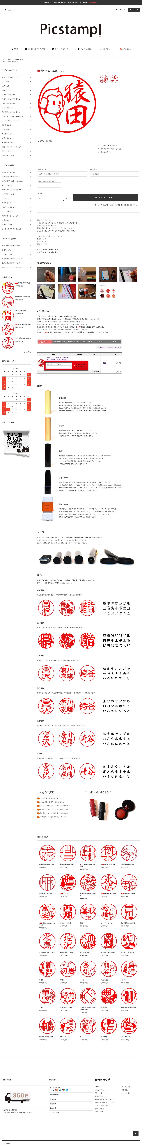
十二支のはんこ (13, 61)
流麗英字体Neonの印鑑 (127, 864)
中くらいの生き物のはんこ (17, 60)
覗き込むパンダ (84, 952)
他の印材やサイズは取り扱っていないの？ (52, 813)
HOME (14, 49)
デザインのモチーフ (61, 49)
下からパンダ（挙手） (66, 1007)
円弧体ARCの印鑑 (128, 893)
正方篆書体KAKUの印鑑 (128, 923)
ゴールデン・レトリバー (108, 923)
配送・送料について (102, 1093)
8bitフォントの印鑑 (20, 310)
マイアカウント (127, 1087)
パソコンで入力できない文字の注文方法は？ (53, 806)
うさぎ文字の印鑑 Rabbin (23, 338)
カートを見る (126, 1093)
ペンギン (123, 980)
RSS (96, 1112)
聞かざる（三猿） (43, 244)
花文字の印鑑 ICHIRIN (66, 952)
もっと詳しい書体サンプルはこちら (50, 802)
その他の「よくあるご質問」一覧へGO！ (52, 817)
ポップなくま (104, 980)
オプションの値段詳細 (100, 205)
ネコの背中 (64, 893)
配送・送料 (7, 1080)
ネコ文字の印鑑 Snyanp (108, 952)
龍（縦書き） (104, 1037)
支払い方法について (102, 1090)
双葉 (81, 923)
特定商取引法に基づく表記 (129, 205)
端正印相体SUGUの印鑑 (67, 864)
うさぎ (82, 980)
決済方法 (52, 1080)
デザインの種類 (85, 49)
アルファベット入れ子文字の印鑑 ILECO (87, 1008)
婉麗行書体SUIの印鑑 (23, 324)
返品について (114, 205)
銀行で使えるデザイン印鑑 (35, 49)
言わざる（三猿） (43, 241)
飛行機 (61, 980)
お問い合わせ (125, 49)
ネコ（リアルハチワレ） (128, 952)
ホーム (4, 60)
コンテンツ (106, 49)
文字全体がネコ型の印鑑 (46, 1037)
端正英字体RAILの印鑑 (45, 893)
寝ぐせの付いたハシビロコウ (47, 924)
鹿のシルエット (64, 1037)
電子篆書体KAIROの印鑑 (87, 865)
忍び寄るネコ (104, 1007)
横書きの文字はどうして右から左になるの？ (53, 809)
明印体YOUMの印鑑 (22, 283)
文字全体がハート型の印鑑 (128, 1007)
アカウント (121, 10)
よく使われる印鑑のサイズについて (50, 798)
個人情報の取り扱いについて (104, 1102)
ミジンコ (41, 1007)
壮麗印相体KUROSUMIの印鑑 (88, 894)
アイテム (133, 10)
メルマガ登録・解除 (102, 1105)
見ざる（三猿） (42, 239)
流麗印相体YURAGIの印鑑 (22, 297)
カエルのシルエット (126, 1037)
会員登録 (125, 1090)
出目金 (41, 980)
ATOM (101, 1112)
